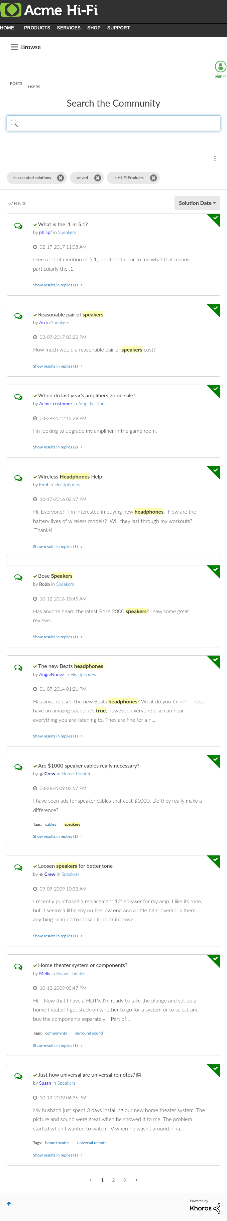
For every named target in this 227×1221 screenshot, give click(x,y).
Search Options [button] (215, 158)
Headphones (67, 484)
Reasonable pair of (70, 314)
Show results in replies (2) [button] (55, 446)
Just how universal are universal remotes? (87, 1074)
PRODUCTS (37, 27)
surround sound (89, 1033)
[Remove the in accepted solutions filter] (60, 178)
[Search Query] (113, 123)
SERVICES (69, 27)
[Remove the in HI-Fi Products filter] (153, 178)
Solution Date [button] (195, 202)
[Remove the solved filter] (97, 178)
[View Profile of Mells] (44, 973)
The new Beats (70, 666)
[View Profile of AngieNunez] (51, 674)
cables (50, 824)
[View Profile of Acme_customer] (55, 403)
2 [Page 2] (113, 1180)
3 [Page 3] (124, 1180)
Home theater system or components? (82, 965)
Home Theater (76, 773)
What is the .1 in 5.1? (63, 224)
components (56, 1033)
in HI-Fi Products (128, 177)
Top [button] (9, 1203)
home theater (57, 1142)
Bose (55, 575)
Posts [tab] (16, 83)
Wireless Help (70, 476)
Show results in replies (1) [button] (55, 284)
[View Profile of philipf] (45, 232)
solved (82, 177)
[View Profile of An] (42, 322)
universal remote (92, 1142)
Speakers (67, 232)
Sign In (220, 76)
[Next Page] (136, 1180)
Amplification (91, 403)
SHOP (94, 27)
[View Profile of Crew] (49, 773)
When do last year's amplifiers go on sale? (86, 395)
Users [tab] (34, 86)
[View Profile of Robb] (44, 584)
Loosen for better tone (75, 865)
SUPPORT (118, 27)
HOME (7, 27)
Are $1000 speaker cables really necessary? (88, 765)
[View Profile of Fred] (43, 484)
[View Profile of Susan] (45, 1083)
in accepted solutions (32, 177)
